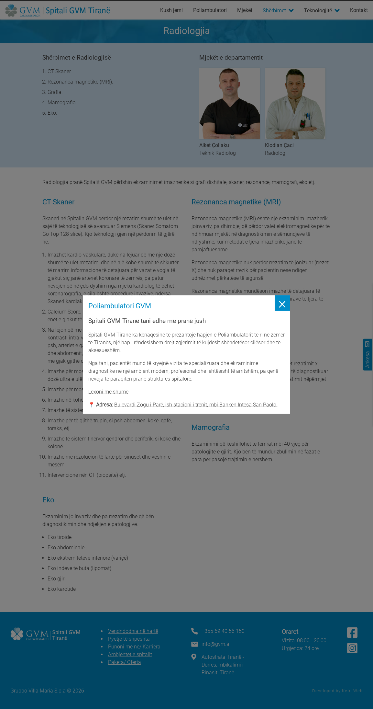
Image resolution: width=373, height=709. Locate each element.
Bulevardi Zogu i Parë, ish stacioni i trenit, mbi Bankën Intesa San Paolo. (196, 405)
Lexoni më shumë (108, 392)
